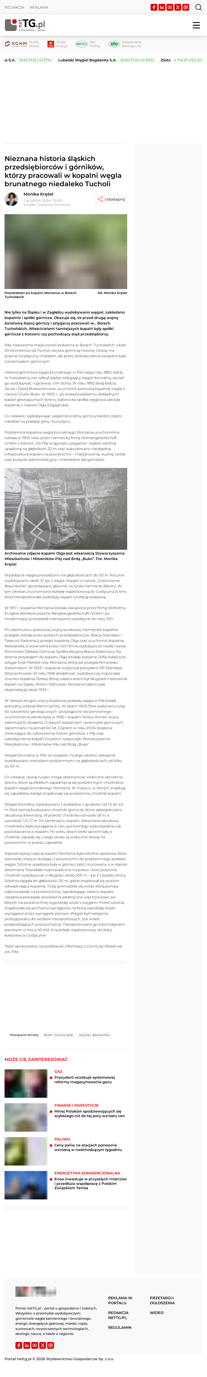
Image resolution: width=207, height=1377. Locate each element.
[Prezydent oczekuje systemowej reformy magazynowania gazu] (26, 1083)
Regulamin (120, 1327)
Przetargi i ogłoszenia (162, 1300)
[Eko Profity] (88, 44)
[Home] (25, 25)
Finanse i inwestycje (76, 1105)
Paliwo (62, 1139)
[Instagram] (185, 7)
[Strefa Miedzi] (22, 44)
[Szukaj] (198, 7)
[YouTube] (169, 7)
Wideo (156, 1313)
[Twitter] (177, 7)
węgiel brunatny (94, 1035)
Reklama (39, 7)
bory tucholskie (58, 1035)
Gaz (58, 1071)
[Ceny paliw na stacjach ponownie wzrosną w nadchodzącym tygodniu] (26, 1151)
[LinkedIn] (161, 7)
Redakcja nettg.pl (118, 1315)
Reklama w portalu (120, 1300)
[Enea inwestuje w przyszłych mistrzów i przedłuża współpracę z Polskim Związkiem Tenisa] (26, 1185)
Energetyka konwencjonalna (87, 1173)
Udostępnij (111, 199)
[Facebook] (154, 7)
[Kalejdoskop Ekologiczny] (124, 44)
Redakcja (14, 7)
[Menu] (196, 25)
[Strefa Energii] (57, 44)
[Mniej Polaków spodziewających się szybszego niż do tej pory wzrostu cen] (26, 1117)
